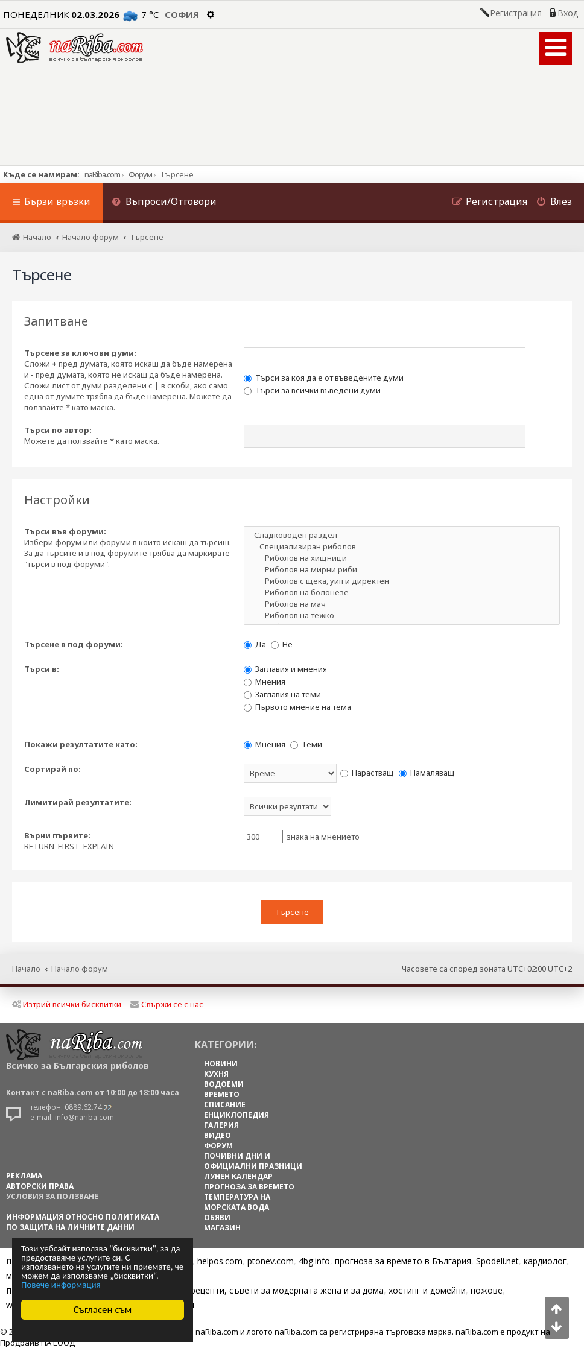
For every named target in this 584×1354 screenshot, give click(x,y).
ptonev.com (270, 1261)
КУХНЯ (216, 1074)
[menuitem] (164, 203)
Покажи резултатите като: (81, 744)
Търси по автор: (58, 430)
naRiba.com (102, 174)
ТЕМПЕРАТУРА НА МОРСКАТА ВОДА (237, 1202)
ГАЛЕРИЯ (221, 1125)
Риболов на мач (401, 604)
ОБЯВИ (217, 1217)
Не (282, 644)
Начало (26, 968)
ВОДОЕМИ (224, 1084)
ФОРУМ (218, 1145)
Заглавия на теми (282, 694)
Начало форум (79, 968)
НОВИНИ (221, 1063)
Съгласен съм (103, 1309)
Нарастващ (367, 772)
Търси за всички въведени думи (312, 390)
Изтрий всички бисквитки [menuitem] (66, 1004)
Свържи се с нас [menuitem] (166, 1004)
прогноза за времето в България (403, 1261)
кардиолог (545, 1261)
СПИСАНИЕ (225, 1104)
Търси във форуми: (65, 531)
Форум (140, 174)
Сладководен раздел (401, 535)
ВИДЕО (217, 1135)
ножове (487, 1290)
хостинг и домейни (427, 1290)
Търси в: (41, 668)
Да (255, 644)
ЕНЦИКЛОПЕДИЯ (236, 1115)
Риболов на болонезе (401, 592)
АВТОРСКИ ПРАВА (40, 1186)
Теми (306, 744)
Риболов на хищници (401, 558)
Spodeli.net (497, 1261)
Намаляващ (427, 772)
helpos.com (220, 1261)
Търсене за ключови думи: (80, 352)
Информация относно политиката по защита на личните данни (82, 1222)
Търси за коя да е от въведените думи (324, 377)
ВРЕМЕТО (222, 1094)
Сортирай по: (52, 769)
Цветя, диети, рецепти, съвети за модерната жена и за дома (257, 1290)
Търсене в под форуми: (73, 644)
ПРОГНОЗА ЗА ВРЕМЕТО (249, 1187)
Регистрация (516, 13)
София (182, 14)
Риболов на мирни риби (401, 569)
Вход (567, 13)
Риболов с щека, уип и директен (401, 581)
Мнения (264, 681)
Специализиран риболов (401, 546)
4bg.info (314, 1261)
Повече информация (61, 1284)
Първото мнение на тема (297, 706)
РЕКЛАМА (24, 1176)
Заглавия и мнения (285, 668)
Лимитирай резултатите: (78, 802)
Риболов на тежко (401, 615)
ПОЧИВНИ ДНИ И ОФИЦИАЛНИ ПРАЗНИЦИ (253, 1161)
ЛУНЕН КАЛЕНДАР (238, 1176)
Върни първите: (57, 835)
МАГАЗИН (222, 1228)
